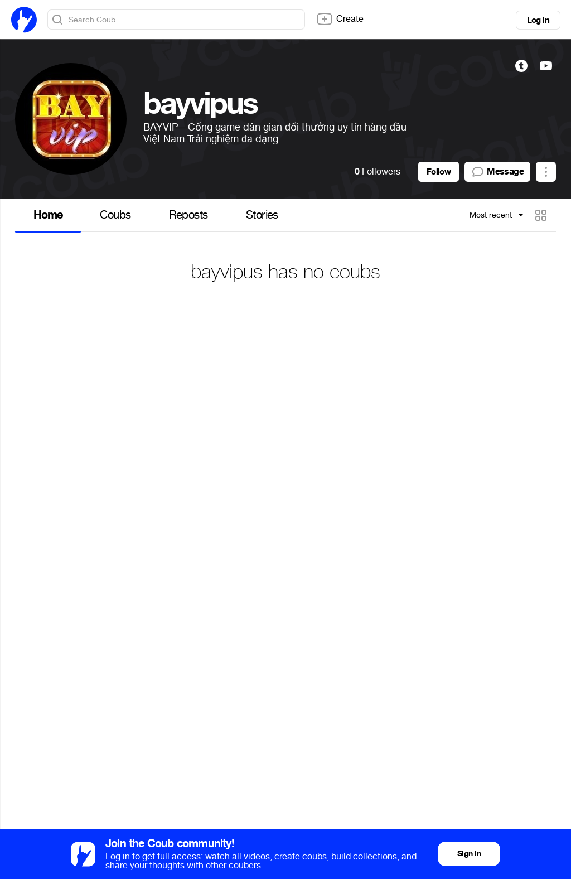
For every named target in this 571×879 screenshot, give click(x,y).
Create (340, 19)
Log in (538, 20)
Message (497, 171)
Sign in (469, 853)
